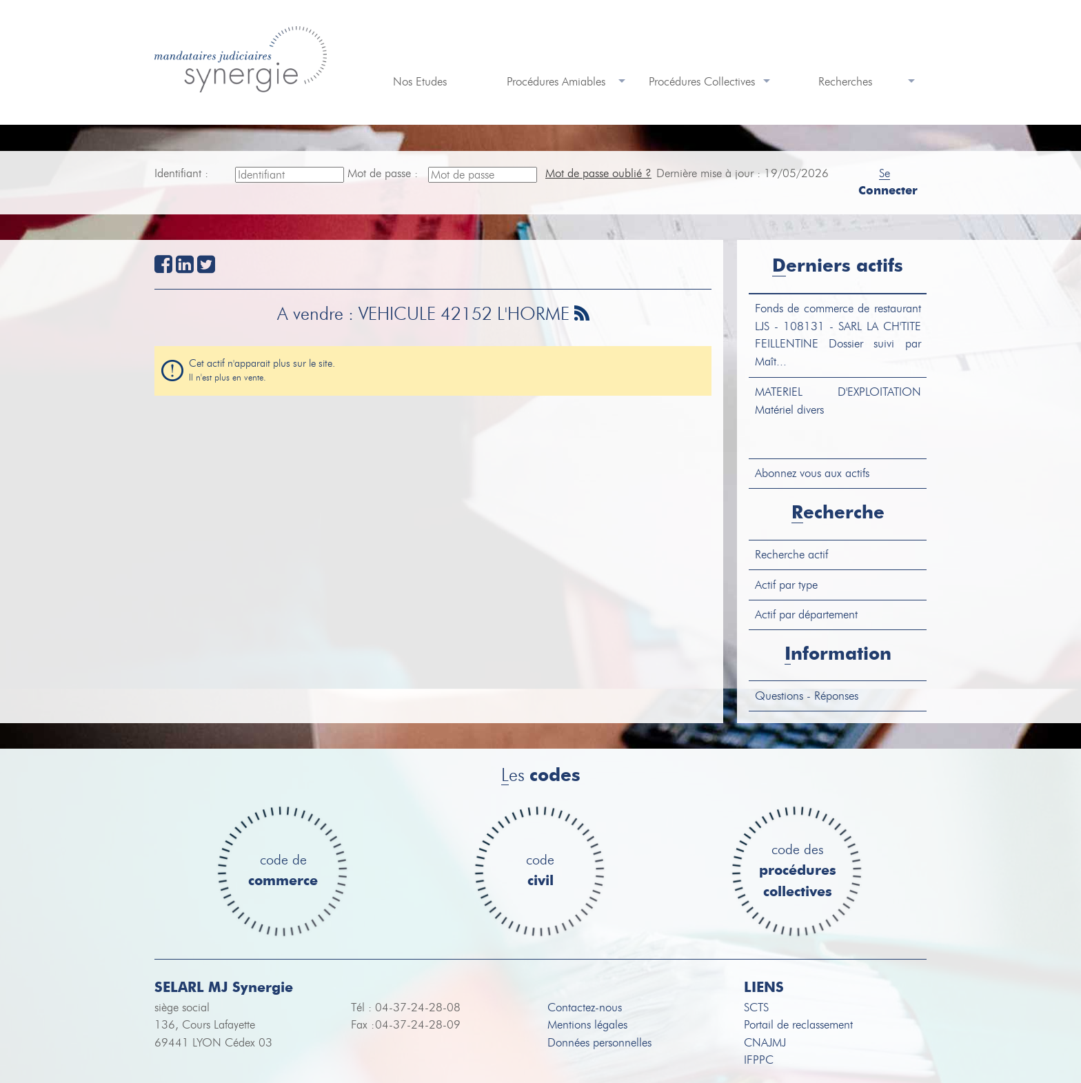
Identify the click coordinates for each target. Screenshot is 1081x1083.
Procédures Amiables (556, 82)
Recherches (845, 82)
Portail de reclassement (798, 1025)
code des (797, 871)
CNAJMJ (765, 1043)
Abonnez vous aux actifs (812, 473)
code (540, 871)
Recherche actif (791, 554)
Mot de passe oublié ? (598, 173)
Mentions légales (587, 1025)
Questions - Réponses (806, 696)
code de (283, 871)
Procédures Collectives (702, 82)
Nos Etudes (420, 82)
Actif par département (806, 614)
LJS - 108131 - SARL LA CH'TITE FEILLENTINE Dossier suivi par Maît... (838, 335)
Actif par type (786, 585)
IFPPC (759, 1060)
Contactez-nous (584, 1007)
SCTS (756, 1007)
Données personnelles (599, 1043)
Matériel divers (838, 401)
